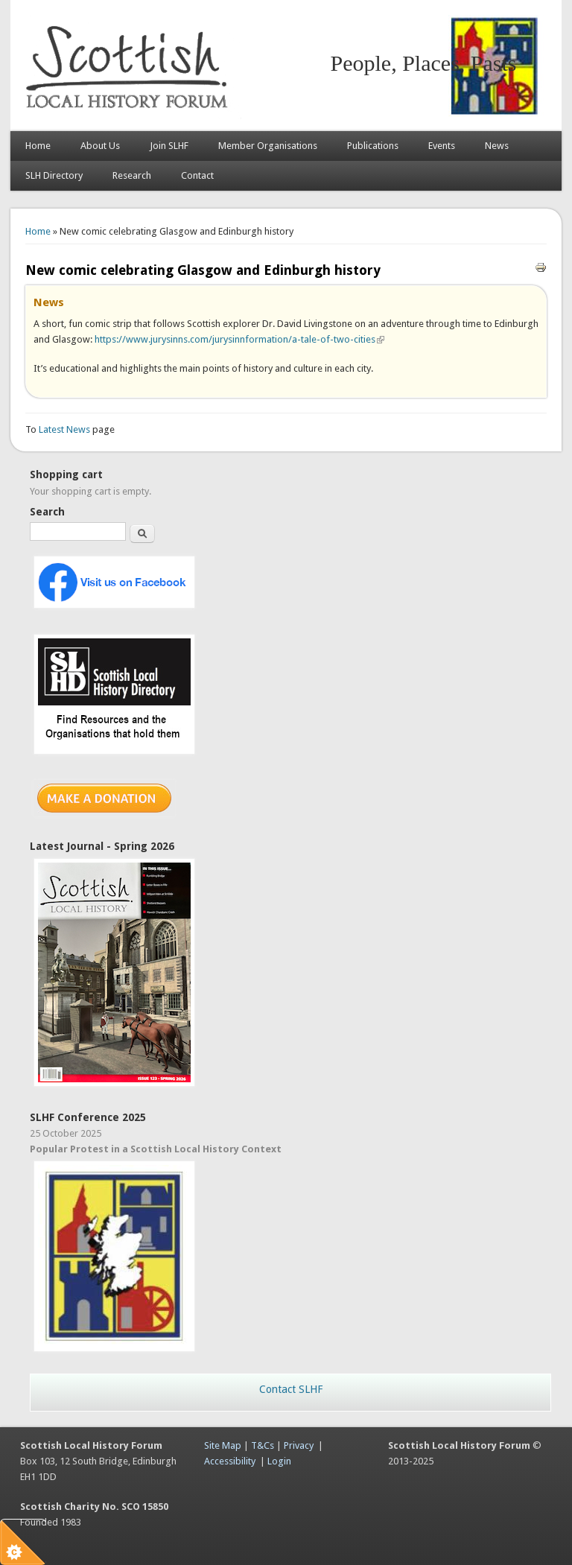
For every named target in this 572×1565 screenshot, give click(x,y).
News (497, 145)
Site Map (222, 1445)
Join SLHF (169, 145)
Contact (197, 175)
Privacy (299, 1445)
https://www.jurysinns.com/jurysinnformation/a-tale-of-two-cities (239, 339)
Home (38, 145)
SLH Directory (54, 175)
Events (441, 145)
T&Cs (262, 1445)
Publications (372, 145)
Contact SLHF (290, 1389)
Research (131, 175)
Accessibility (229, 1461)
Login (279, 1461)
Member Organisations (267, 145)
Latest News (65, 429)
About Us (100, 145)
